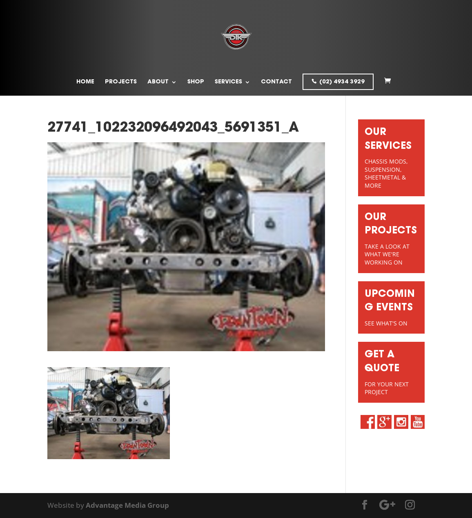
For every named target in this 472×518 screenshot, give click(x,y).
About (158, 82)
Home (85, 82)
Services (228, 82)
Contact (276, 82)
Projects (121, 82)
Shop (195, 82)
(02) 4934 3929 (342, 82)
